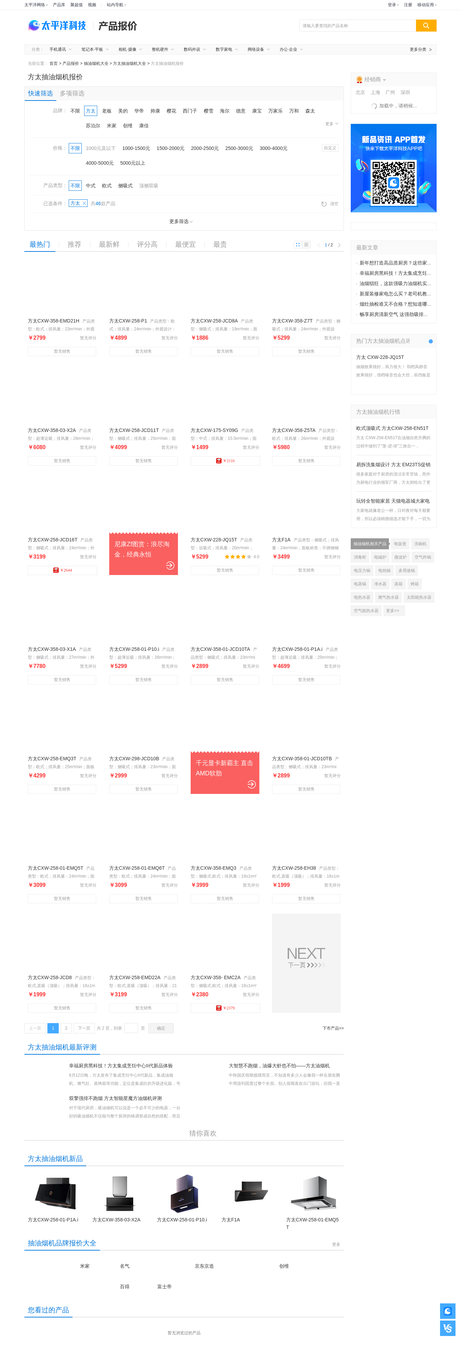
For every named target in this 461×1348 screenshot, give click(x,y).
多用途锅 (406, 570)
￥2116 (225, 461)
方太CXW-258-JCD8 (50, 977)
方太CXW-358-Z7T (292, 321)
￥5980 (281, 447)
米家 (111, 125)
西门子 (190, 111)
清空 (329, 204)
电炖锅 (384, 570)
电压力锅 (362, 570)
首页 (53, 63)
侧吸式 (125, 185)
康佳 (144, 125)
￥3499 (281, 557)
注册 (408, 4)
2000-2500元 (205, 148)
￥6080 (37, 447)
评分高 (147, 244)
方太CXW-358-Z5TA (293, 430)
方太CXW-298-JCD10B (134, 758)
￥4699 (281, 666)
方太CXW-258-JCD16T (52, 539)
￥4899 (118, 338)
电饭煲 (400, 543)
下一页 (84, 1028)
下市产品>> (333, 1028)
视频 (92, 4)
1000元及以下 (101, 148)
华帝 (139, 111)
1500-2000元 (170, 148)
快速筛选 (40, 93)
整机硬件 (160, 49)
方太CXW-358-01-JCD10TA (220, 649)
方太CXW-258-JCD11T (134, 430)
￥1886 (200, 338)
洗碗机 (420, 543)
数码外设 (192, 49)
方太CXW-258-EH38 (294, 868)
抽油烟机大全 (96, 63)
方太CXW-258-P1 (128, 321)
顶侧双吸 (148, 185)
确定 (161, 1028)
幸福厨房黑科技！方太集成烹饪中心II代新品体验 (121, 1065)
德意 (241, 111)
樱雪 (208, 111)
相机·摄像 (127, 49)
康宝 (257, 111)
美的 (123, 111)
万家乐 (275, 111)
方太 (90, 111)
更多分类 (418, 49)
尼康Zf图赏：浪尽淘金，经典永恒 (141, 549)
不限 (75, 111)
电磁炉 (380, 557)
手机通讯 (57, 49)
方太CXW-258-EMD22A (134, 977)
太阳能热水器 (419, 597)
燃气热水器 (388, 597)
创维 (128, 125)
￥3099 (37, 885)
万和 (294, 111)
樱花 (171, 111)
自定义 (330, 147)
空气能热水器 (366, 610)
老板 (107, 111)
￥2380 (200, 994)
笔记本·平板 (92, 49)
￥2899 (200, 666)
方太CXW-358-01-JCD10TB (302, 758)
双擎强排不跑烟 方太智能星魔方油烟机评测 (115, 1098)
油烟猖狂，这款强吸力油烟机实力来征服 (403, 283)
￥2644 (62, 570)
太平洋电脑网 (58, 25)
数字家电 (224, 49)
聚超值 (76, 4)
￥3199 (37, 557)
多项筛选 (72, 93)
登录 (392, 4)
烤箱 (415, 584)
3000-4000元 (274, 148)
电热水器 (362, 597)
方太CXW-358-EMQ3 (213, 868)
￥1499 (200, 447)
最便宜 (185, 244)
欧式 (107, 185)
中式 (90, 185)
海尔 (224, 111)
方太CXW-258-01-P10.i (134, 649)
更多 (331, 123)
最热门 (40, 244)
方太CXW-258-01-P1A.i (297, 649)
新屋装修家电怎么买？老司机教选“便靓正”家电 (410, 293)
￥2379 (225, 1008)
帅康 (155, 111)
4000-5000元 (100, 163)
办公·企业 (288, 49)
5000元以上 (132, 163)
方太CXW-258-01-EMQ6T (137, 868)
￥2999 (118, 775)
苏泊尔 (93, 125)
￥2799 (37, 338)
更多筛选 (181, 221)
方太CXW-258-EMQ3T (52, 758)
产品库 (59, 4)
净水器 (380, 584)
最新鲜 (109, 244)
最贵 (220, 244)
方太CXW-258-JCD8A (214, 321)
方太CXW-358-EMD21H (53, 321)
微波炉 (400, 557)
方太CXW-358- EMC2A (215, 977)
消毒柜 (360, 557)
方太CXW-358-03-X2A (52, 430)
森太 (310, 111)
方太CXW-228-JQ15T (214, 539)
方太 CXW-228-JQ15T (380, 357)
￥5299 (281, 338)
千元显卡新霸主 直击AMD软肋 (224, 768)
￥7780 (37, 666)
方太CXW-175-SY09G (214, 430)
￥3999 (200, 885)
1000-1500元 (136, 148)
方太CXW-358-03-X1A (52, 649)
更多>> (392, 610)
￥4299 (37, 775)
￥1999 (281, 885)
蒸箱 (398, 584)
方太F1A (281, 539)
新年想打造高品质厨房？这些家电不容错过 (405, 263)
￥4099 (118, 447)
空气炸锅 (423, 557)
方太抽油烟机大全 (129, 63)
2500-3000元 (239, 148)
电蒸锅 (360, 584)
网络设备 (256, 49)
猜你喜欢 (203, 1133)
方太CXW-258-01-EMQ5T (55, 868)
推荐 (74, 244)
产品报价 (71, 63)
